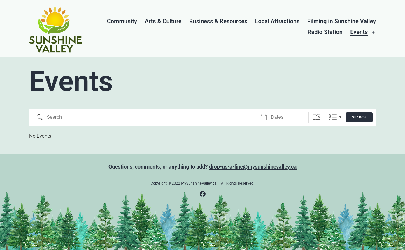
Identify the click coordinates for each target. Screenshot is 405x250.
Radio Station (325, 32)
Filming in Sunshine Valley (341, 21)
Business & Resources (218, 21)
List (333, 117)
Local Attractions (277, 21)
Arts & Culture (163, 21)
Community (122, 21)
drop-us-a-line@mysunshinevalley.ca (253, 167)
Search (359, 117)
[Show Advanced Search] (316, 117)
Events (359, 32)
